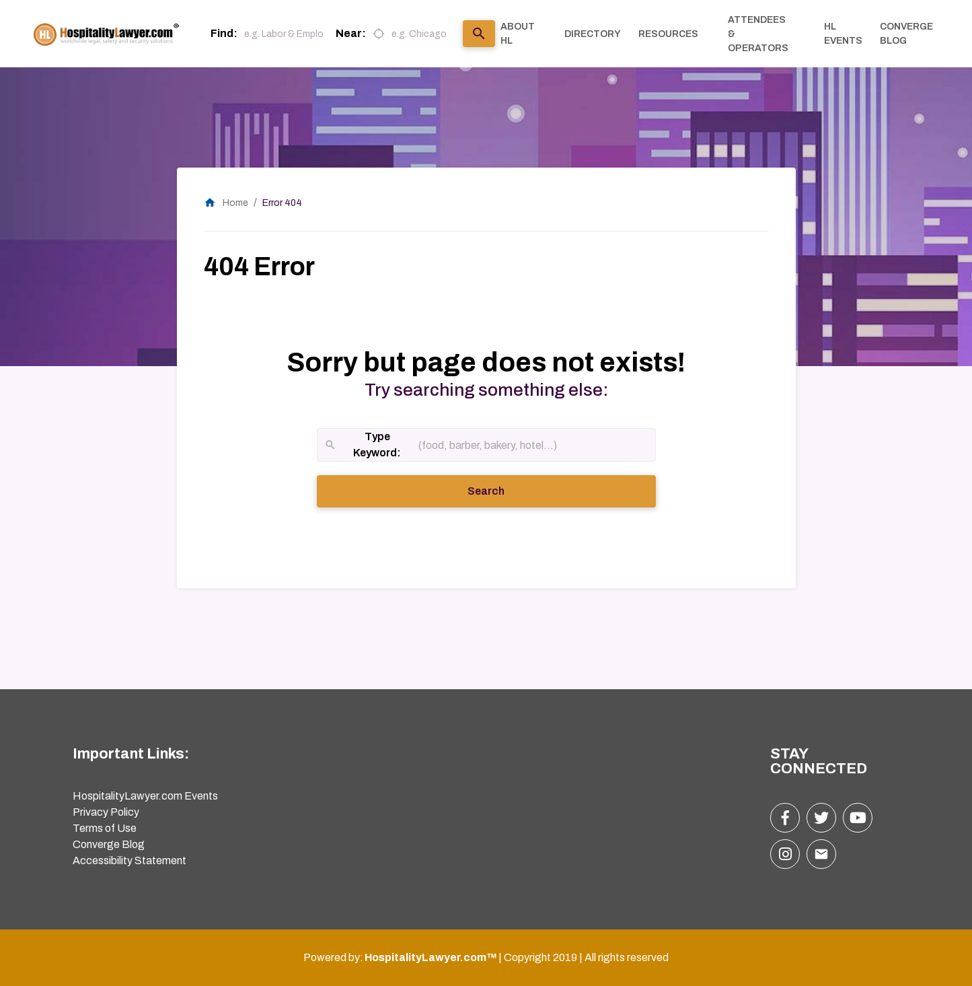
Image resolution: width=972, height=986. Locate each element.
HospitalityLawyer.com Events (145, 796)
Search (504, 490)
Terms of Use (105, 828)
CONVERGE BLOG (906, 34)
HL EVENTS (843, 34)
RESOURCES (668, 34)
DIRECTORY (592, 34)
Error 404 (282, 203)
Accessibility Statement (129, 860)
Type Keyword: (362, 446)
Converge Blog (109, 844)
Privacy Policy (106, 812)
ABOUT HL (517, 34)
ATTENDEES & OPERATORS (758, 34)
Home (226, 203)
